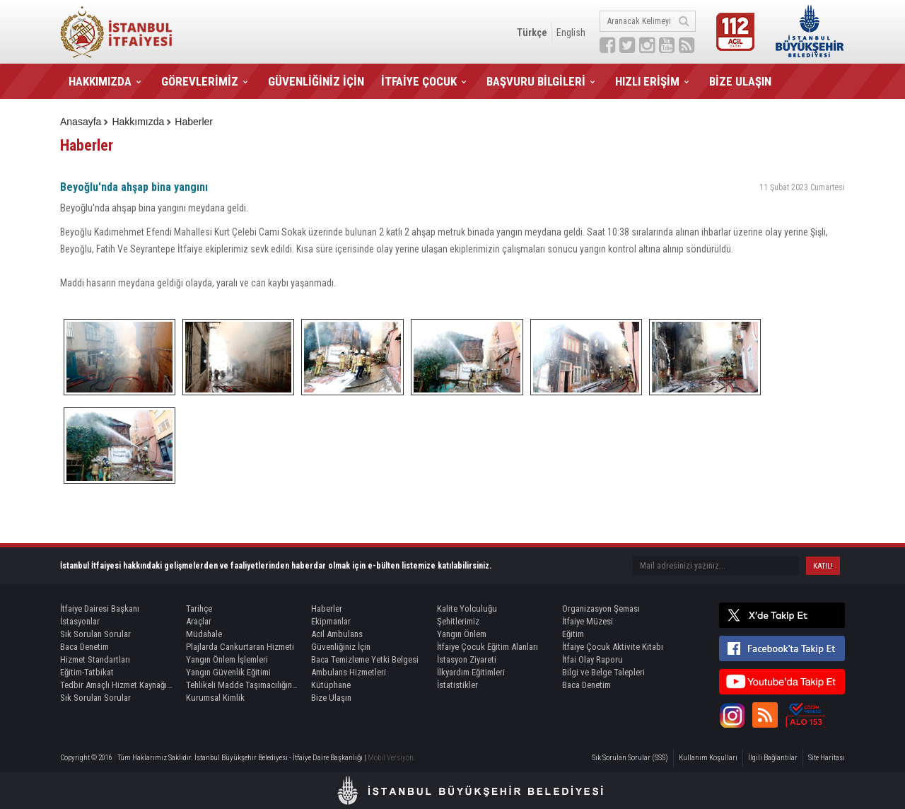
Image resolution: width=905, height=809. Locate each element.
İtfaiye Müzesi (587, 621)
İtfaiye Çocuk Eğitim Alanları (487, 646)
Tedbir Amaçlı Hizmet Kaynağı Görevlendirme (116, 685)
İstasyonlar (80, 621)
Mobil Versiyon (391, 757)
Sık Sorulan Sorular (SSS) (630, 757)
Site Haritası (826, 757)
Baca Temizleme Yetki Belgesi (365, 659)
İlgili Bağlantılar (773, 757)
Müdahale (204, 634)
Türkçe (532, 32)
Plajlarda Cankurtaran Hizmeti (240, 646)
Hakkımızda (138, 121)
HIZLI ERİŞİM (647, 81)
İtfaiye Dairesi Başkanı (99, 608)
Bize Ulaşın (331, 697)
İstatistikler (457, 685)
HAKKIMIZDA (100, 81)
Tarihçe (199, 608)
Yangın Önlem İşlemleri (227, 659)
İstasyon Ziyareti (466, 659)
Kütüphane (331, 685)
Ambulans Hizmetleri (348, 672)
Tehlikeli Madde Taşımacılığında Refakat (242, 685)
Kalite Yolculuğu (467, 608)
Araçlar (198, 621)
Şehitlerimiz (458, 621)
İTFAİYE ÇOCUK (419, 81)
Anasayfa (80, 121)
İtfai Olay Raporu (592, 659)
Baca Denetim (84, 646)
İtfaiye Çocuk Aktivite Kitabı (612, 646)
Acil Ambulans (337, 634)
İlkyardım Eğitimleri (471, 672)
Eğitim (573, 634)
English (570, 32)
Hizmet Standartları (95, 659)
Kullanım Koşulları (708, 757)
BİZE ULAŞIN (740, 81)
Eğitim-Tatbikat (87, 672)
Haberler (194, 121)
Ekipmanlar (331, 621)
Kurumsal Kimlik (215, 697)
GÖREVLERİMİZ (199, 81)
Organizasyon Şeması (601, 608)
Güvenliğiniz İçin (340, 646)
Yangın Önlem (461, 634)
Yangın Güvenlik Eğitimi (228, 672)
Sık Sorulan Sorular (95, 634)
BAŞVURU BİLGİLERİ (535, 81)
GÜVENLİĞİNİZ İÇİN (316, 81)
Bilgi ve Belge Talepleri (603, 672)
